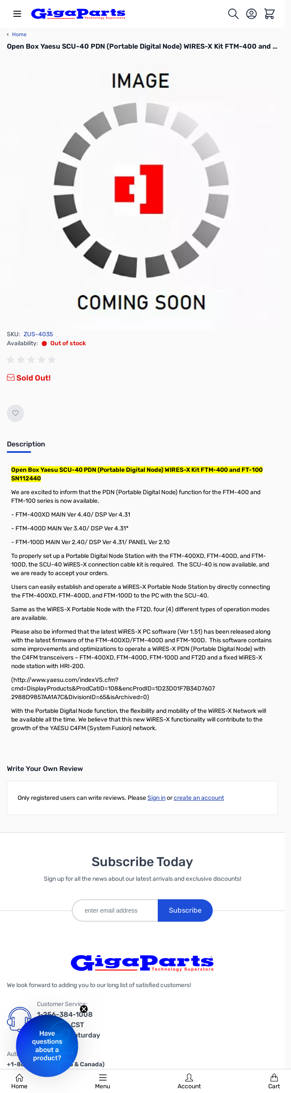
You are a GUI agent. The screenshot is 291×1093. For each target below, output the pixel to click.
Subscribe (185, 910)
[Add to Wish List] (15, 413)
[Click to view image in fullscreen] (142, 194)
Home (19, 1082)
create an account (199, 798)
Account (189, 1082)
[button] (47, 1046)
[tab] (26, 447)
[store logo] (78, 13)
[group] (32, 360)
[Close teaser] (84, 1009)
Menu (102, 1082)
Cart (274, 1082)
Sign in (156, 798)
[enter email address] (115, 910)
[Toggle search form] (233, 13)
